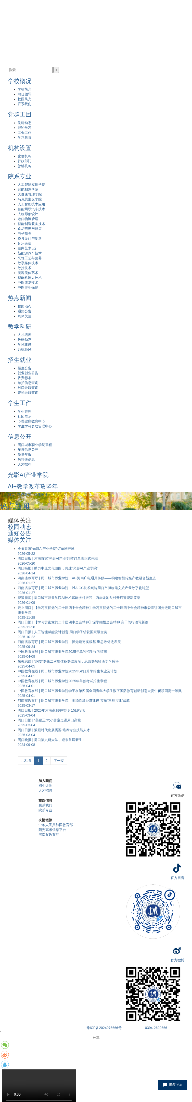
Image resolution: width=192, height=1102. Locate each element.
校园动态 (24, 306)
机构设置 (19, 148)
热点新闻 (19, 298)
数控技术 (24, 268)
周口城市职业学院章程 (35, 445)
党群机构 (24, 156)
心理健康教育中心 (31, 421)
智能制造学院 (28, 189)
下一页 (59, 761)
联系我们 (24, 104)
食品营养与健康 (30, 229)
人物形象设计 (28, 214)
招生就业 (19, 360)
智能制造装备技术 (31, 224)
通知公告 (24, 311)
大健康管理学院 (30, 194)
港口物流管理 (28, 219)
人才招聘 (24, 464)
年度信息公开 (28, 450)
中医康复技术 (28, 283)
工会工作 (24, 133)
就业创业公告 (28, 373)
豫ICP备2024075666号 (104, 1028)
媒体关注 (24, 316)
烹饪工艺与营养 (30, 258)
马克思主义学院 (30, 199)
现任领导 (24, 94)
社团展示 (24, 416)
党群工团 (19, 114)
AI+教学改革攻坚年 (33, 486)
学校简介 (24, 89)
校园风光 (24, 99)
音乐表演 (24, 243)
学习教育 (24, 137)
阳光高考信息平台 (52, 830)
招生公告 (24, 368)
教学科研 (19, 326)
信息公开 (19, 436)
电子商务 (24, 233)
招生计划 (45, 786)
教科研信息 (26, 459)
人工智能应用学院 (31, 184)
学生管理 (24, 411)
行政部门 (24, 161)
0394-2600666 (156, 1028)
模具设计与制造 (30, 238)
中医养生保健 (28, 287)
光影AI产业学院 (28, 474)
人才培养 (24, 335)
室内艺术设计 (28, 248)
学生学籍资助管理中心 (35, 426)
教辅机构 (24, 166)
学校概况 (19, 81)
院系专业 (19, 176)
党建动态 (24, 123)
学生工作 (19, 403)
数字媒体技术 (28, 263)
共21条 (26, 761)
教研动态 (24, 340)
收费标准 (24, 378)
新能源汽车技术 (30, 253)
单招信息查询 (28, 383)
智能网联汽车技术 (31, 209)
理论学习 (24, 128)
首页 (11, 494)
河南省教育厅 (48, 835)
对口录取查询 (28, 388)
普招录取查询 (28, 393)
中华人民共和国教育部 (55, 825)
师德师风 (24, 349)
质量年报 (24, 455)
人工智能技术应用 (31, 204)
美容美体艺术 (28, 273)
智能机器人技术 (30, 278)
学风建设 (24, 345)
